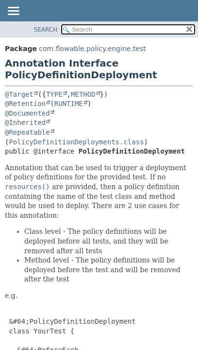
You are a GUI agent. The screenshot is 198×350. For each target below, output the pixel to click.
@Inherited (25, 122)
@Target (19, 94)
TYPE (54, 94)
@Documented (27, 113)
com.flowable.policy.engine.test (92, 48)
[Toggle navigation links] (13, 11)
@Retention (25, 103)
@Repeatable (27, 132)
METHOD (83, 94)
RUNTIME (68, 103)
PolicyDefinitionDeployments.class (76, 142)
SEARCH (46, 29)
